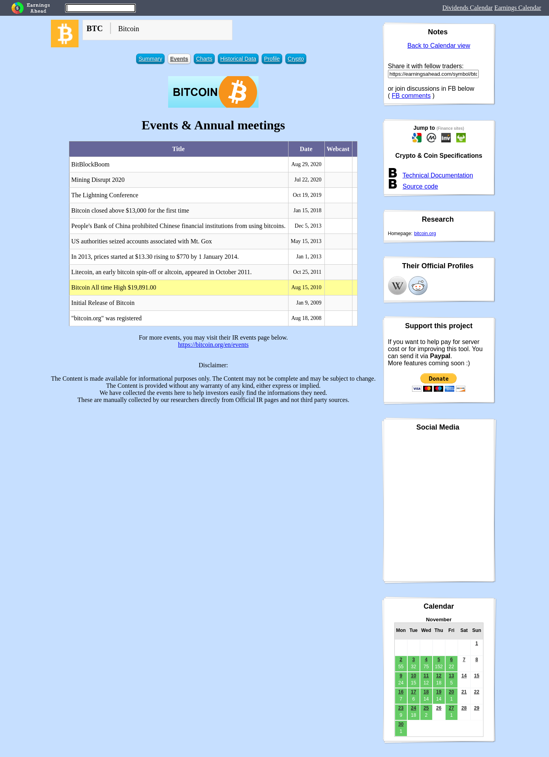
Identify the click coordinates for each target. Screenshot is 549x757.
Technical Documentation (438, 175)
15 (476, 675)
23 (400, 708)
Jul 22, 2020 (308, 180)
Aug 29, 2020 (306, 164)
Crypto (296, 59)
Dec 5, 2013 (308, 226)
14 (464, 675)
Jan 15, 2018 (307, 210)
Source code (420, 186)
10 (413, 675)
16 (400, 692)
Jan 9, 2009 (308, 303)
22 (476, 692)
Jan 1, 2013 (308, 257)
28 (464, 708)
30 (400, 724)
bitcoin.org (425, 233)
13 (451, 675)
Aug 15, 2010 (306, 287)
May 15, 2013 (305, 241)
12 (438, 675)
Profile (272, 59)
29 (476, 708)
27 (451, 708)
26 (438, 708)
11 (426, 675)
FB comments (411, 95)
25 (426, 708)
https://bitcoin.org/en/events (213, 344)
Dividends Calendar (467, 7)
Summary (150, 59)
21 (464, 692)
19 (438, 692)
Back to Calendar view (438, 45)
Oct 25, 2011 (307, 272)
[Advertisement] (213, 465)
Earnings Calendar (517, 7)
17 (413, 692)
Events (179, 59)
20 (451, 692)
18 (426, 692)
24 (413, 708)
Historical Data (238, 59)
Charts (204, 59)
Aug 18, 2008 (306, 318)
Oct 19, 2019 (307, 195)
